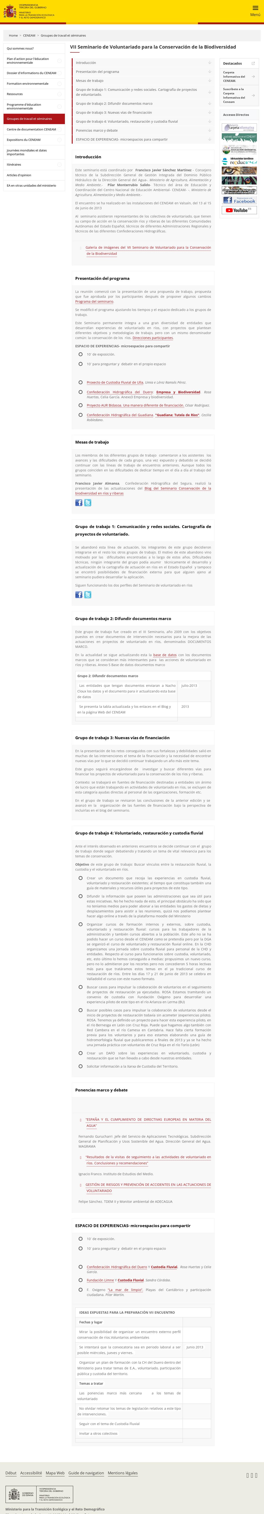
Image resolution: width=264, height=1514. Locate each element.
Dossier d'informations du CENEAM (31, 73)
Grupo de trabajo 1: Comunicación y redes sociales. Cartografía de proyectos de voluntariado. (136, 92)
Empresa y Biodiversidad (178, 392)
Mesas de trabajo (89, 80)
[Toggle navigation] (254, 11)
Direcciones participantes (153, 338)
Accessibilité (31, 1473)
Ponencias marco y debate (97, 130)
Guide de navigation (86, 1473)
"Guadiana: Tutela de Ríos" (177, 415)
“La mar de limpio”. (125, 1290)
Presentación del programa (97, 71)
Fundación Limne (100, 1280)
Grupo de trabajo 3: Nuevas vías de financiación (114, 112)
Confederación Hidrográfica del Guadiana (120, 415)
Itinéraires (14, 164)
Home (13, 35)
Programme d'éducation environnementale (24, 106)
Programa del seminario (94, 301)
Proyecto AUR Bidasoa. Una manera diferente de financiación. (135, 405)
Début (11, 1473)
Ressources (15, 94)
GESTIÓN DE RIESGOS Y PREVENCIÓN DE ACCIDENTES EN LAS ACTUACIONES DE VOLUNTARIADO (148, 1187)
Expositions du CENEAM (24, 140)
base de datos (165, 655)
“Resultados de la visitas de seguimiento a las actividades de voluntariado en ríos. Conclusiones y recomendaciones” (148, 1160)
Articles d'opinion (19, 175)
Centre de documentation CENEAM (31, 129)
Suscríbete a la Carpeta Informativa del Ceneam (234, 95)
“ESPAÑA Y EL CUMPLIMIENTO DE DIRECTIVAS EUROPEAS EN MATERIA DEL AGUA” (148, 1122)
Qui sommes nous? (20, 48)
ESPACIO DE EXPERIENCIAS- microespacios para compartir (122, 139)
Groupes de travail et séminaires (63, 35)
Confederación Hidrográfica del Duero (119, 392)
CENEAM (29, 35)
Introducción (86, 62)
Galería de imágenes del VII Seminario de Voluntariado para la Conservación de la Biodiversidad (148, 250)
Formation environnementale (27, 83)
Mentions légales (123, 1473)
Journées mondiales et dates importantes (27, 152)
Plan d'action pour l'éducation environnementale (28, 61)
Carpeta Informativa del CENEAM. (234, 76)
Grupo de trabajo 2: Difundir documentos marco (114, 103)
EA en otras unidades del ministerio (31, 185)
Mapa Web (55, 1473)
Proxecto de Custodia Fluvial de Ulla (115, 382)
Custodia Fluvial (164, 1267)
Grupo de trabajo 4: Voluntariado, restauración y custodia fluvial (127, 121)
